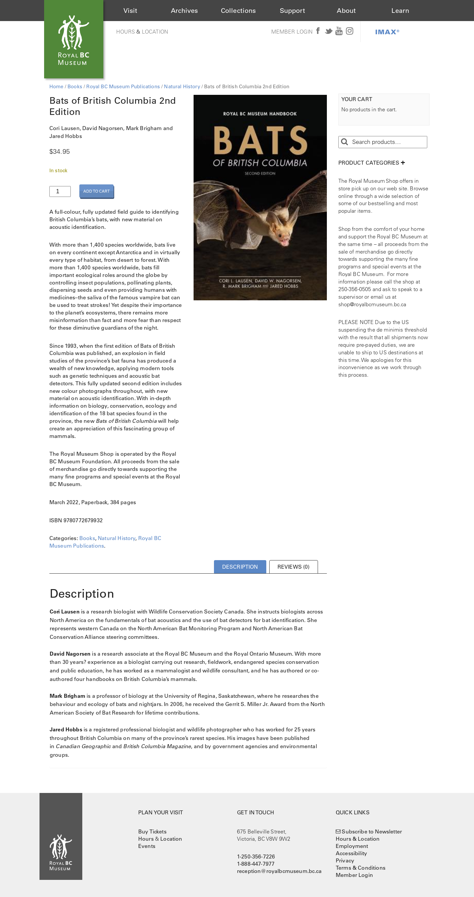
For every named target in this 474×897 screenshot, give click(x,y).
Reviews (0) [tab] (293, 566)
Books (74, 86)
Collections (238, 10)
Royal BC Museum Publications (123, 86)
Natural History (182, 86)
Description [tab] (240, 566)
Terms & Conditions (360, 867)
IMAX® (387, 31)
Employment (352, 846)
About (346, 10)
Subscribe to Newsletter (372, 831)
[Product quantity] (60, 191)
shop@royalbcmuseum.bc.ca (372, 304)
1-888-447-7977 (256, 863)
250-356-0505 (354, 289)
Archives (184, 10)
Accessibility (351, 853)
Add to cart (96, 191)
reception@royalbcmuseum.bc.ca (279, 871)
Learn (400, 10)
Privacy (345, 860)
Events (146, 846)
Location (155, 31)
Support (292, 10)
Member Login (292, 31)
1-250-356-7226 (256, 856)
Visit (130, 10)
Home (56, 86)
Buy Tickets (152, 831)
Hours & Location (358, 838)
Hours (125, 31)
